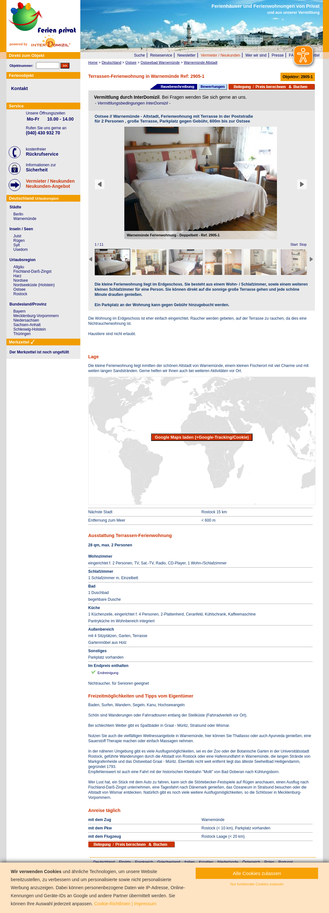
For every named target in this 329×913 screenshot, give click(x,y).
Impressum (145, 903)
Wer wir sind (256, 55)
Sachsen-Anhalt (27, 325)
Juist (17, 236)
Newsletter (186, 55)
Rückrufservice (42, 154)
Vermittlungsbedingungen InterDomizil (133, 103)
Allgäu (18, 267)
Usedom (20, 249)
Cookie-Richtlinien (112, 903)
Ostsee (19, 289)
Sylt (16, 245)
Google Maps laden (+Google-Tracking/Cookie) (202, 437)
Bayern (19, 311)
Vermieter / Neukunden (220, 55)
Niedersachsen (26, 320)
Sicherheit (37, 169)
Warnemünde (25, 218)
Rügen (19, 240)
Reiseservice (161, 55)
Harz (17, 276)
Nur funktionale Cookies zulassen (257, 884)
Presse (278, 55)
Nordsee (20, 280)
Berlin (18, 214)
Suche (139, 55)
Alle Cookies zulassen (257, 873)
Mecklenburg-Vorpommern (36, 316)
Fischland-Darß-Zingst (32, 271)
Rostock (20, 294)
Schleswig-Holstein (29, 329)
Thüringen (22, 334)
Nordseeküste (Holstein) (34, 285)
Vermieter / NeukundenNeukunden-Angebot (50, 183)
